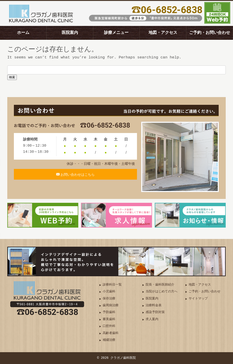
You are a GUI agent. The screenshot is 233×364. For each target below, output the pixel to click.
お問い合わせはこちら (77, 177)
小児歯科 (109, 291)
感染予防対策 (155, 312)
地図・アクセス (163, 32)
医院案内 (70, 32)
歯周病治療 (111, 305)
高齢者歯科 (111, 333)
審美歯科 (109, 319)
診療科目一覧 (112, 285)
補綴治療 (109, 340)
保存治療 (109, 298)
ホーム (23, 32)
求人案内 (152, 319)
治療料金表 (154, 305)
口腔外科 (109, 326)
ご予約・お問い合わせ (209, 32)
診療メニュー (116, 32)
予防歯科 (109, 312)
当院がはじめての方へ (161, 291)
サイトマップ (198, 298)
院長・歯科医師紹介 (160, 285)
